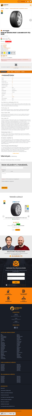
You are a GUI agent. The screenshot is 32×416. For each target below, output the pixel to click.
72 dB (13, 96)
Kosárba (17, 229)
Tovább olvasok (16, 153)
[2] (6, 171)
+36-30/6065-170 (25, 59)
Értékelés (4, 169)
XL (8, 39)
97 (7, 49)
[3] (7, 171)
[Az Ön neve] (12, 168)
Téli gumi (6, 8)
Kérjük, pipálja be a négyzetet (8, 181)
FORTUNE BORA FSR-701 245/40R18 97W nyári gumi (16, 217)
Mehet (16, 282)
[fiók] (28, 2)
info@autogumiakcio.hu (16, 319)
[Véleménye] (16, 175)
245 (12, 78)
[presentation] (9, 184)
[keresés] (21, 2)
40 (12, 79)
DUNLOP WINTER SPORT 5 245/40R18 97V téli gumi (19, 8)
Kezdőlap (2, 8)
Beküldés (4, 187)
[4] (8, 171)
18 (12, 81)
